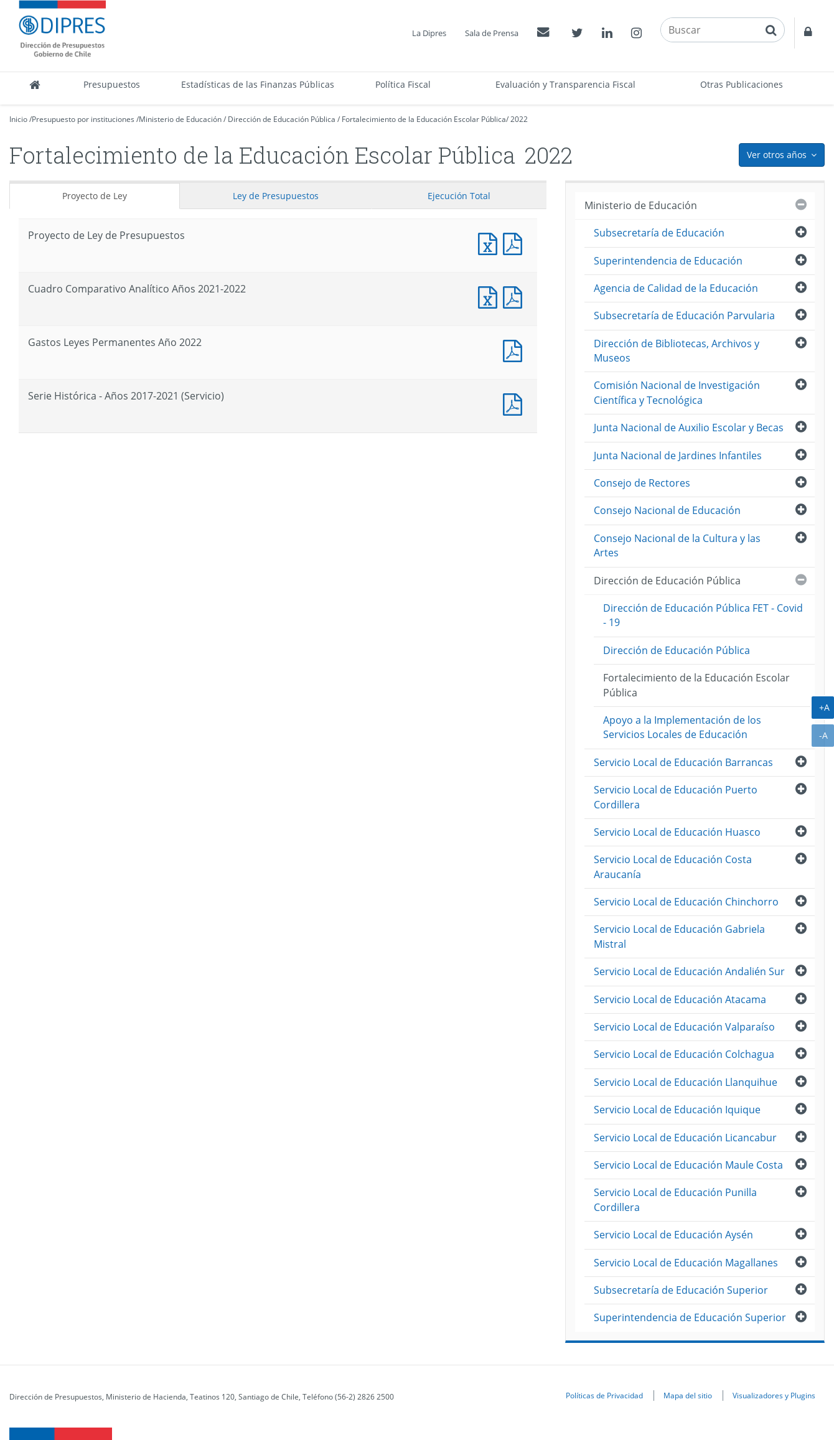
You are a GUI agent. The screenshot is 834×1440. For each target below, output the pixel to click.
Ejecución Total (459, 196)
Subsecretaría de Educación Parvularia (684, 315)
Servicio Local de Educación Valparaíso (684, 1027)
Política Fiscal (403, 84)
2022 (519, 119)
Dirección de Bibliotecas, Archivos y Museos (676, 351)
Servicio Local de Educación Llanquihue (685, 1082)
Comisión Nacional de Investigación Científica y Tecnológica (677, 392)
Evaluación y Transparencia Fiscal (565, 84)
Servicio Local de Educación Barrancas (683, 762)
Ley (276, 196)
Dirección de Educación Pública (281, 119)
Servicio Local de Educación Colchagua (684, 1054)
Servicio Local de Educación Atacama (680, 999)
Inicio (18, 119)
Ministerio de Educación (180, 119)
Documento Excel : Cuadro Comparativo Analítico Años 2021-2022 (490, 296)
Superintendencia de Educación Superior (690, 1317)
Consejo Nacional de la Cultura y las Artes (677, 545)
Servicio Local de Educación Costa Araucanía (673, 867)
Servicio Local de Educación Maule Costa (688, 1165)
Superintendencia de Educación (668, 261)
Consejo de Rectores (642, 483)
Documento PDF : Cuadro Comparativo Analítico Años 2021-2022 (515, 296)
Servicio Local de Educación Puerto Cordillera (675, 797)
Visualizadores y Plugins (774, 1395)
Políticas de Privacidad (604, 1395)
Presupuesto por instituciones (83, 119)
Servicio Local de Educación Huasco (677, 832)
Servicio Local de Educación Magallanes (686, 1262)
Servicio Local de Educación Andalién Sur (689, 971)
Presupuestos (111, 84)
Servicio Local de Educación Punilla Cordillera (675, 1199)
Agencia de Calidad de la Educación (676, 288)
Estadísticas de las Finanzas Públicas (257, 84)
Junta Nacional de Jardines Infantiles (678, 455)
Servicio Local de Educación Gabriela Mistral (679, 936)
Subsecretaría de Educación (659, 233)
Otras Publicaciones (741, 84)
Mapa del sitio (687, 1395)
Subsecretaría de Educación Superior (681, 1290)
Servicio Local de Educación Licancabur (685, 1137)
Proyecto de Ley (94, 196)
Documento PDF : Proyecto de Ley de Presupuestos (515, 242)
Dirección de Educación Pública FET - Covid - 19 (703, 615)
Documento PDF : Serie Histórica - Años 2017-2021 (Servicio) (515, 403)
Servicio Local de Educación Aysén (673, 1234)
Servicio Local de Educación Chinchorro (686, 902)
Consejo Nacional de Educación (667, 510)
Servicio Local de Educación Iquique (677, 1109)
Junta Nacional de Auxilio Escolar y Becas (689, 427)
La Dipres (429, 33)
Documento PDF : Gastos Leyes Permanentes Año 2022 (515, 349)
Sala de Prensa (491, 33)
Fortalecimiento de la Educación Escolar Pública (424, 119)
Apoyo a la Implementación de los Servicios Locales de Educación (682, 727)
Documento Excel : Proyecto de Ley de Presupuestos (490, 242)
